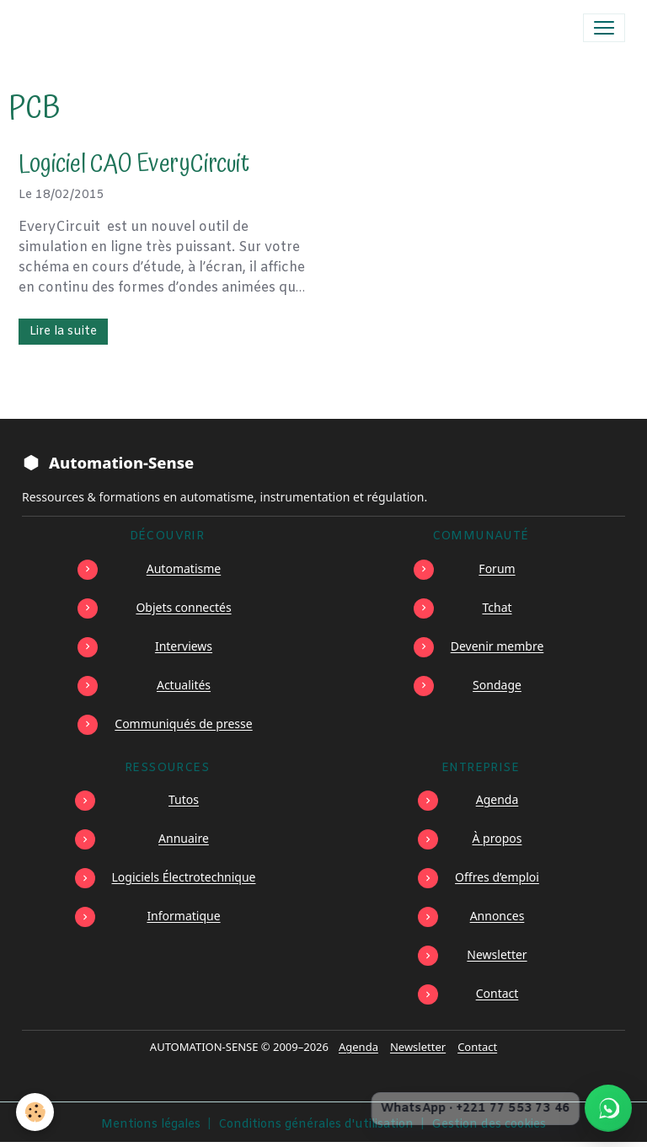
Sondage (497, 685)
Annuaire (183, 838)
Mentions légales (151, 1125)
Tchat (496, 607)
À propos (497, 838)
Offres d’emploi (497, 877)
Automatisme (184, 568)
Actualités (184, 685)
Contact (497, 993)
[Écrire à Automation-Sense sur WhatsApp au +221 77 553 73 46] (608, 1108)
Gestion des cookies (488, 1125)
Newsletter (497, 954)
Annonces (497, 916)
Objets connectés (183, 607)
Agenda (497, 799)
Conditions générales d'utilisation (316, 1125)
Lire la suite (63, 332)
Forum (497, 568)
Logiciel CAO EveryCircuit (134, 165)
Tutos (183, 799)
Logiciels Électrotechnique (184, 877)
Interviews (183, 646)
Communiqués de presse (183, 724)
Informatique (183, 916)
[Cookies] (36, 1112)
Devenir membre (497, 646)
